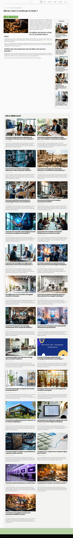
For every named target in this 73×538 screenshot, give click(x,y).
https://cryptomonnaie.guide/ (47, 40)
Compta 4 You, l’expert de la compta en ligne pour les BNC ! (52, 452)
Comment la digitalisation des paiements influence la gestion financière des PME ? (61, 87)
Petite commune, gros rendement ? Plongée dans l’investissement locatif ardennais (60, 52)
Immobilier (49, 1)
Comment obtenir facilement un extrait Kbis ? (20, 483)
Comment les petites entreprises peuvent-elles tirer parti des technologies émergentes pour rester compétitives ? (52, 264)
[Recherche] (34, 2)
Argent (55, 1)
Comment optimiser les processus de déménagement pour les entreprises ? (18, 201)
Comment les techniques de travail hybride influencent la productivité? (51, 326)
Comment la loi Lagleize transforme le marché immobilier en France (18, 513)
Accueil (5, 7)
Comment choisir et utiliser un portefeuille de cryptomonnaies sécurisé (20, 452)
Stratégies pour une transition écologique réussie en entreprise (19, 295)
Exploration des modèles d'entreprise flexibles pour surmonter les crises (49, 232)
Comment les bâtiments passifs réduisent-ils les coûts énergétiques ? (20, 421)
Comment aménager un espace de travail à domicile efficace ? (19, 389)
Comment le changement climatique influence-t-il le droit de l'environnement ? (51, 169)
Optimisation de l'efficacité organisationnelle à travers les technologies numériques (52, 421)
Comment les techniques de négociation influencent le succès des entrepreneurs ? (19, 263)
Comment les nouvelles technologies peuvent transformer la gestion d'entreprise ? (20, 232)
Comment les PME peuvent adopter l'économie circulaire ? (49, 201)
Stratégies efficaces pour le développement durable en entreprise (51, 389)
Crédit (44, 1)
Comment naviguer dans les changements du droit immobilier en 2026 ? (61, 104)
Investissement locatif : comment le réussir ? (52, 483)
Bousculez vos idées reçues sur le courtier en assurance (61, 36)
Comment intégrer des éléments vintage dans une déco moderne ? (18, 358)
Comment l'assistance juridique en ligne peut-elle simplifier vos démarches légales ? (52, 138)
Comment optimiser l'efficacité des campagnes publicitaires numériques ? (50, 358)
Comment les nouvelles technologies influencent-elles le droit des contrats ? (18, 169)
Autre (66, 1)
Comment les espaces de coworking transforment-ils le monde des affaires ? (18, 326)
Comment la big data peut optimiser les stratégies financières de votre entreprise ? (61, 69)
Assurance (60, 1)
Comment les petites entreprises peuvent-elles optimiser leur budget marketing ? (51, 295)
